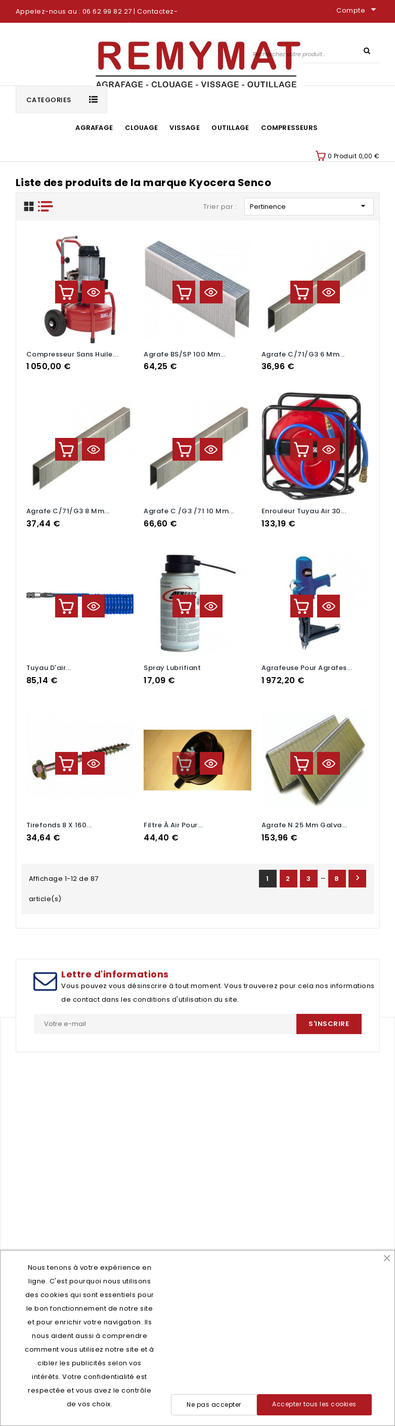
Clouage (141, 127)
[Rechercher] (315, 54)
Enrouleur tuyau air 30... (303, 511)
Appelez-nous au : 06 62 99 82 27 (74, 11)
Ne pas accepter (214, 1404)
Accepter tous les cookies (314, 1404)
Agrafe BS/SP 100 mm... (185, 354)
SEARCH (367, 50)
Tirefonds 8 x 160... (59, 825)
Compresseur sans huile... (72, 354)
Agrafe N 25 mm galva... (304, 825)
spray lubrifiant (172, 668)
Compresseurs (289, 127)
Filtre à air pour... (173, 825)
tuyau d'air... (48, 668)
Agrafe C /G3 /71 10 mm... (189, 511)
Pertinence (309, 206)
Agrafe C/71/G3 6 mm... (303, 354)
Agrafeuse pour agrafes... (307, 668)
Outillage (230, 127)
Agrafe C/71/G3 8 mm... (68, 511)
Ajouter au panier (66, 292)
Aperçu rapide (93, 292)
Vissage (184, 127)
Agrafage (94, 127)
